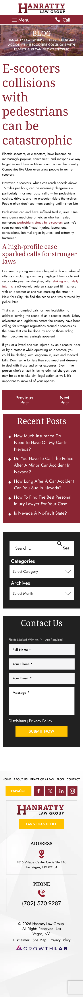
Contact (73, 779)
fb (39, 791)
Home (6, 779)
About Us (21, 779)
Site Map (39, 940)
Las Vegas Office (41, 824)
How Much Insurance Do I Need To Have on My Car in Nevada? (41, 442)
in (61, 791)
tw (50, 791)
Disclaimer (17, 721)
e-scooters (56, 222)
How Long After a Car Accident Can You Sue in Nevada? (44, 484)
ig (72, 791)
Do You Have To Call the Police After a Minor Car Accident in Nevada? (43, 465)
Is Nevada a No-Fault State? (40, 513)
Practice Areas (42, 779)
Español (18, 791)
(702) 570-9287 (41, 902)
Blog (60, 779)
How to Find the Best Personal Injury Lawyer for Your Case (42, 500)
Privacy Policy (40, 721)
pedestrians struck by (33, 222)
